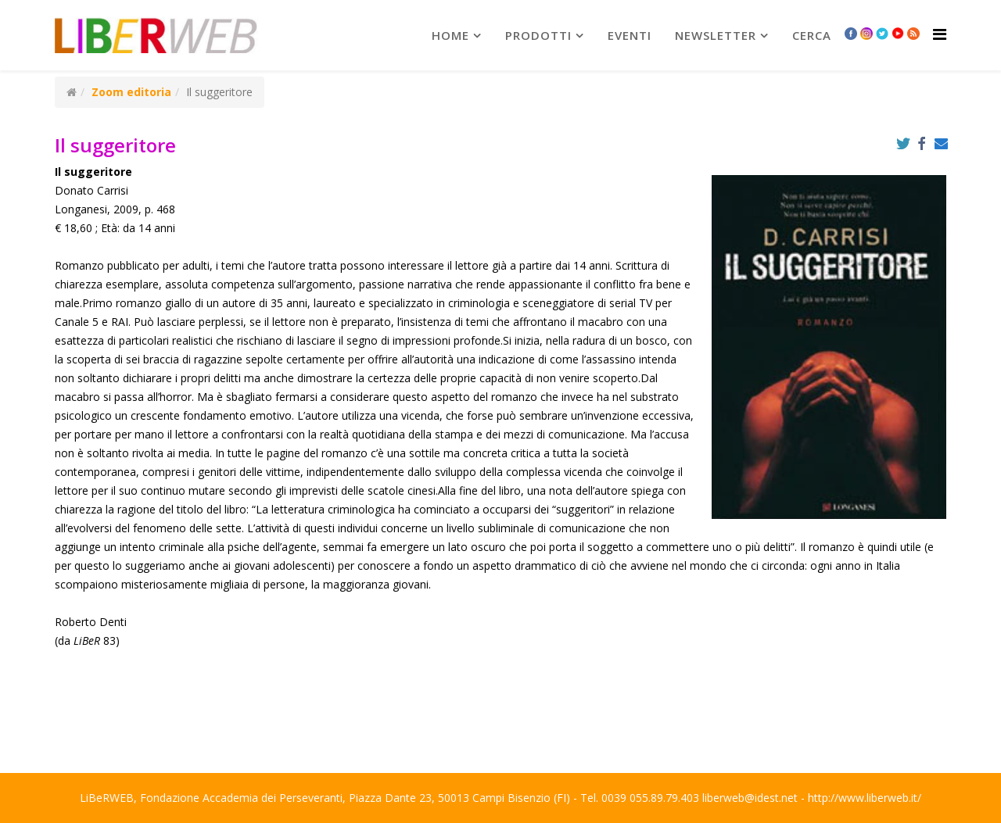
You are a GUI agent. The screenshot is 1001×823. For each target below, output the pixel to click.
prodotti (538, 35)
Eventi (629, 35)
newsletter (715, 35)
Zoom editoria (131, 91)
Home (450, 35)
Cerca (811, 35)
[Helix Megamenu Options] (939, 34)
